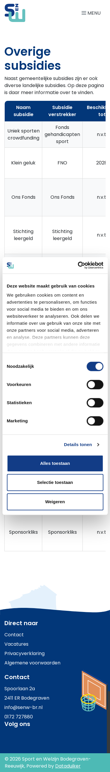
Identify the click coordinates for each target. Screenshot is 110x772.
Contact (14, 634)
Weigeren (55, 501)
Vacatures (16, 644)
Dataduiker (68, 766)
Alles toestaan (55, 463)
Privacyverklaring (24, 653)
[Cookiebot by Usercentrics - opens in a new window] (78, 265)
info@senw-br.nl (23, 707)
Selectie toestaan (55, 482)
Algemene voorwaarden (32, 662)
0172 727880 (18, 716)
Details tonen (78, 444)
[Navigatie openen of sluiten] (92, 12)
